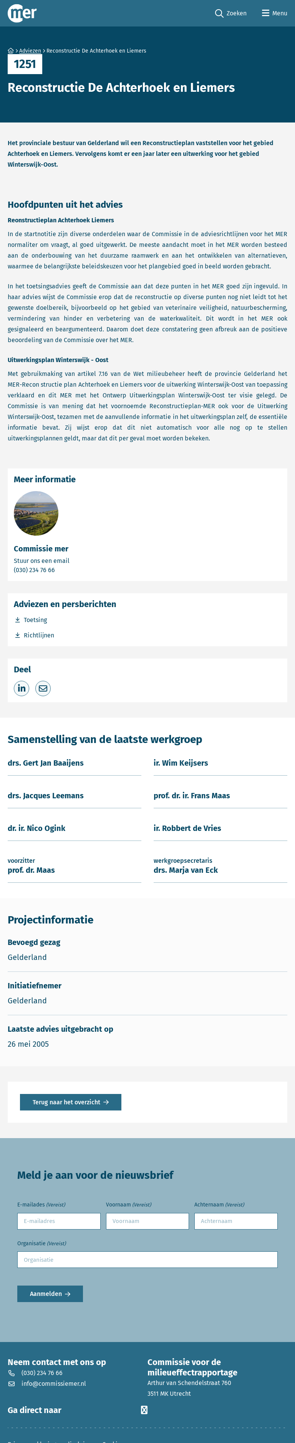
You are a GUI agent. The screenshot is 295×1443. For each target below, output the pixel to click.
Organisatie (41, 1244)
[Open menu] (274, 13)
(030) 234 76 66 (61, 570)
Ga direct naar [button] (78, 1410)
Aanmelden (46, 1293)
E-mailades (41, 1205)
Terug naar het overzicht (66, 1102)
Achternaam (219, 1205)
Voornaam (128, 1205)
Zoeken (231, 13)
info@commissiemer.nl (47, 1383)
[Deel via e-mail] (43, 688)
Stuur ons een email (72, 560)
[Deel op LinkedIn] (21, 688)
